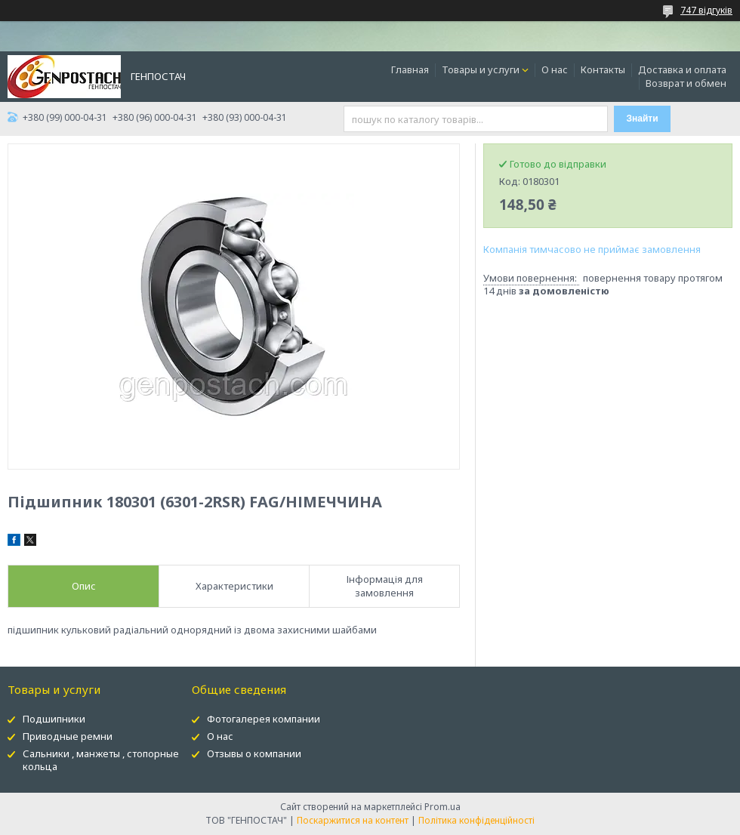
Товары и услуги (481, 69)
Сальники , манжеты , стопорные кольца (101, 760)
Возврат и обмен (686, 83)
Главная (410, 69)
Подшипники (54, 719)
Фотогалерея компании (263, 719)
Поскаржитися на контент (353, 820)
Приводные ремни (68, 736)
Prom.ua (442, 806)
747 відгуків (706, 10)
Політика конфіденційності (476, 820)
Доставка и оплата (682, 69)
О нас (554, 69)
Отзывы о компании (254, 753)
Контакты (603, 69)
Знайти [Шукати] (642, 118)
